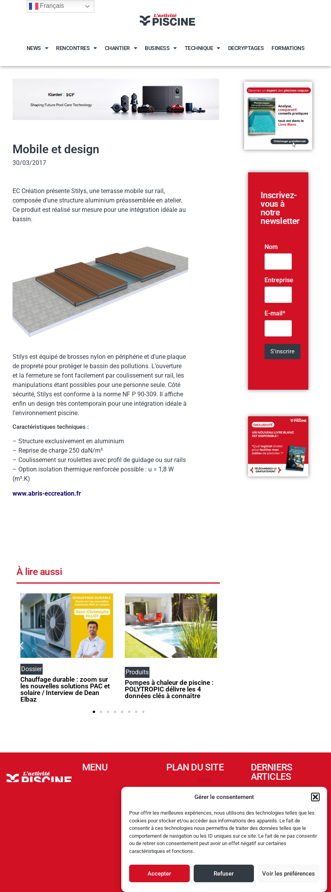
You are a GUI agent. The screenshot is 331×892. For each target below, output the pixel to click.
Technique (202, 48)
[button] (315, 797)
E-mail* (274, 313)
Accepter (159, 873)
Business (161, 48)
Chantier (121, 48)
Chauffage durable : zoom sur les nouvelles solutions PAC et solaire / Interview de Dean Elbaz (65, 689)
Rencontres (76, 48)
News (38, 48)
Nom (271, 247)
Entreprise (278, 280)
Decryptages (246, 48)
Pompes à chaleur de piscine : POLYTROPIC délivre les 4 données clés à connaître (169, 689)
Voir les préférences (288, 873)
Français (46, 6)
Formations (288, 48)
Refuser (224, 873)
